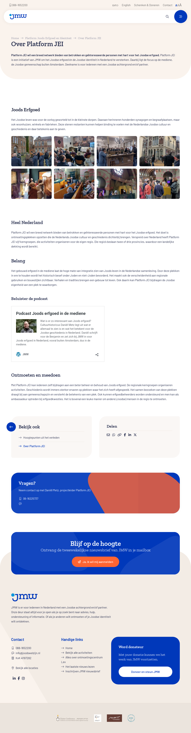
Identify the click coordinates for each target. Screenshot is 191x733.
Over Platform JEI (34, 446)
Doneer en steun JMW (145, 671)
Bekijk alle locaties (27, 668)
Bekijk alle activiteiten (78, 652)
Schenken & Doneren (146, 5)
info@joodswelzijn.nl (28, 653)
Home (15, 38)
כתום (115, 5)
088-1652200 (18, 5)
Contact (167, 5)
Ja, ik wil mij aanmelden (95, 561)
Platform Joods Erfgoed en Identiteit (48, 38)
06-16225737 (30, 498)
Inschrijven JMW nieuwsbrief (82, 671)
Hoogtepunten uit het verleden (41, 437)
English (126, 5)
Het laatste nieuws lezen (80, 666)
